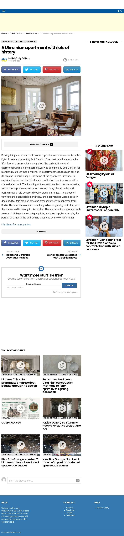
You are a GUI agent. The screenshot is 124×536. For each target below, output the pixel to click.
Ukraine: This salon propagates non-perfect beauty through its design (19, 383)
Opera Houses (11, 422)
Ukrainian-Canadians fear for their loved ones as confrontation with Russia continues (103, 244)
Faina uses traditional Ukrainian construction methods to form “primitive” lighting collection (58, 386)
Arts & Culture (28, 374)
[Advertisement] (62, 22)
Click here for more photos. (16, 224)
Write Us (69, 508)
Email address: (33, 286)
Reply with (78, 480)
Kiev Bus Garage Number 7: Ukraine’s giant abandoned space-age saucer (20, 462)
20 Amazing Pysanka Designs (99, 175)
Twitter (69, 512)
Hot (89, 184)
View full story (39, 144)
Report (42, 231)
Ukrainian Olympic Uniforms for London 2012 (102, 208)
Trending (89, 151)
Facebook (70, 510)
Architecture (10, 374)
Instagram (70, 515)
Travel (6, 418)
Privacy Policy (103, 508)
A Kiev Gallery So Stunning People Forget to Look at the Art (62, 426)
